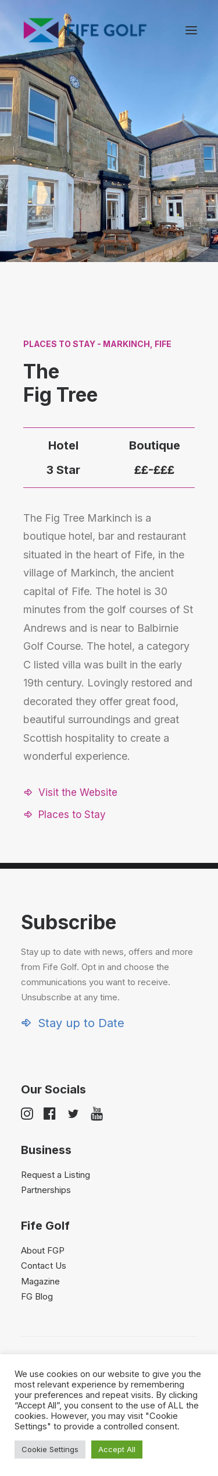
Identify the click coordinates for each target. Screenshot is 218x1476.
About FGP (43, 1250)
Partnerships (46, 1189)
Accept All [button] (116, 1449)
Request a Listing (55, 1174)
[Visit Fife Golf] (85, 30)
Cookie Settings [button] (50, 1449)
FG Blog (37, 1296)
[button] (191, 30)
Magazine (40, 1281)
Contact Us (43, 1265)
